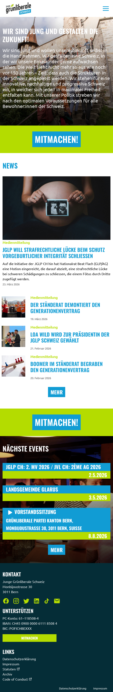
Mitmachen (29, 638)
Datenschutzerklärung (20, 659)
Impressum (11, 664)
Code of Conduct (17, 679)
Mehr (57, 392)
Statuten (11, 669)
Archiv (8, 674)
